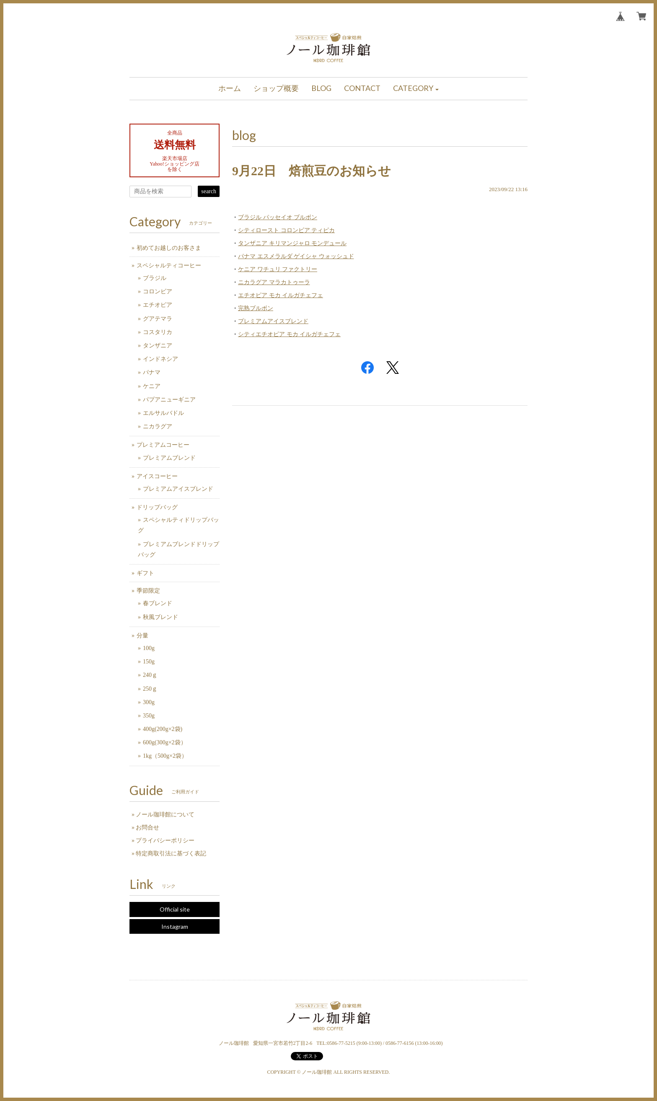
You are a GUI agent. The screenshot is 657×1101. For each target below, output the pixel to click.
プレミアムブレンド (169, 458)
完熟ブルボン (255, 308)
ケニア (151, 386)
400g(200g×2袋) (162, 729)
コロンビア (157, 291)
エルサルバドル (163, 413)
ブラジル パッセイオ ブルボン (277, 217)
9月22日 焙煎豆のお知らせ (311, 171)
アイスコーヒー (157, 476)
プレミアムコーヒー (163, 445)
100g (149, 648)
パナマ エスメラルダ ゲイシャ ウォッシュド (296, 256)
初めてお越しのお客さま (169, 248)
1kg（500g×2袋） (165, 756)
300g (149, 702)
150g (149, 661)
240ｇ (150, 675)
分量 (142, 635)
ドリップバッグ (157, 507)
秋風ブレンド (160, 617)
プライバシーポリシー (165, 840)
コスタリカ (157, 332)
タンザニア (157, 345)
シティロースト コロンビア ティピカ (286, 230)
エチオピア (157, 305)
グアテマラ (157, 319)
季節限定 (148, 591)
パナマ (151, 372)
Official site (175, 909)
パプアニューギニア (169, 399)
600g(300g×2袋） (164, 742)
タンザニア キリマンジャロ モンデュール (292, 243)
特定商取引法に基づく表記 (171, 853)
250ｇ (150, 689)
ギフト (145, 573)
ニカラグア (157, 426)
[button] (416, 89)
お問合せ (147, 827)
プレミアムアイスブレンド (273, 321)
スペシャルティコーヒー (169, 265)
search (208, 191)
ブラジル (154, 278)
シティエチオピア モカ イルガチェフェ (289, 334)
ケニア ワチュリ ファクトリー (277, 269)
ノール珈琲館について (165, 814)
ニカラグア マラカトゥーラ (274, 282)
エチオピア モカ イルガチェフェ (280, 295)
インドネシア (160, 359)
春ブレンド (157, 603)
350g (149, 715)
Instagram (174, 926)
